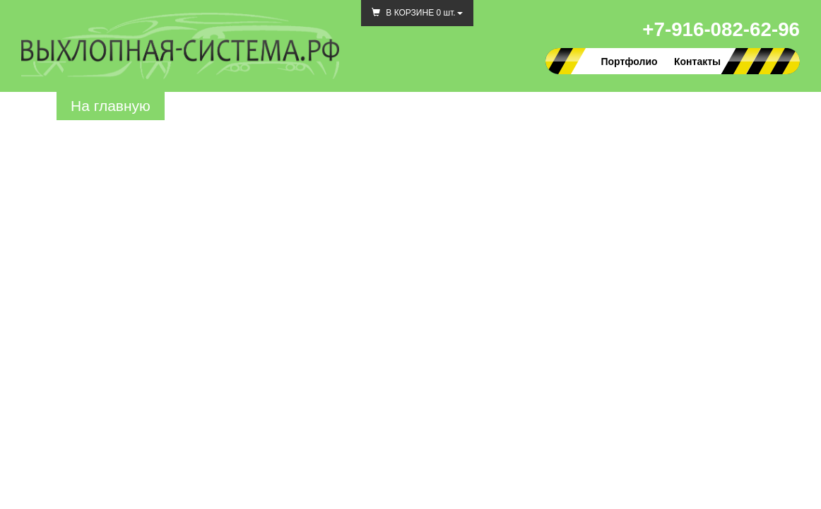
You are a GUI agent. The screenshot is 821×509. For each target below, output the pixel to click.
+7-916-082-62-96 (721, 29)
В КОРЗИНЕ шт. (417, 13)
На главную (110, 106)
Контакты (697, 61)
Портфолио (629, 61)
